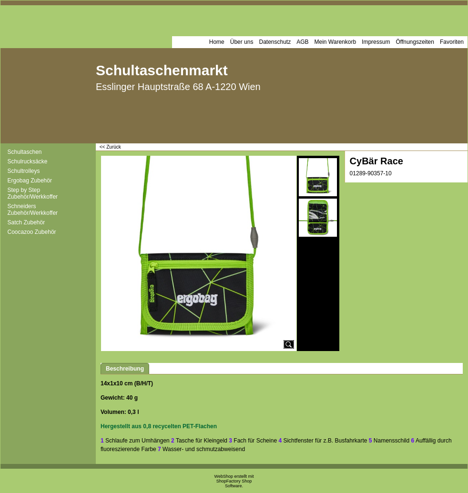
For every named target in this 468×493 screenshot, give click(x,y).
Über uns (242, 42)
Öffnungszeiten (415, 42)
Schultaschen (25, 152)
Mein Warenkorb (335, 42)
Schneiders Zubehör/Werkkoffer (33, 209)
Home (216, 42)
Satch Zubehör (26, 222)
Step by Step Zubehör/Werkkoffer (33, 193)
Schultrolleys (24, 171)
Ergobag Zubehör (30, 180)
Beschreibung (125, 368)
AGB (302, 42)
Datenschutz (275, 42)
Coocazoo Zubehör (32, 232)
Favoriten (452, 42)
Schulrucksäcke (28, 161)
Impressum (376, 42)
